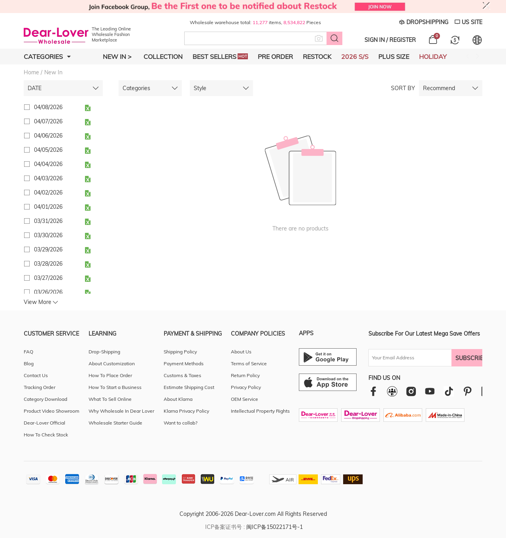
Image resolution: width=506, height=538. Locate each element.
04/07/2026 (43, 121)
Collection (163, 56)
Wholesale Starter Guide (115, 423)
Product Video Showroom (51, 411)
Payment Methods (184, 363)
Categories (47, 56)
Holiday (433, 56)
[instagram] (411, 391)
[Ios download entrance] (328, 382)
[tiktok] (449, 391)
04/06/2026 (43, 135)
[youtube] (430, 391)
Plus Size (393, 56)
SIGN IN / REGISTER (390, 39)
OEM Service (244, 399)
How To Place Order (110, 375)
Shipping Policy (180, 352)
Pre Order (275, 56)
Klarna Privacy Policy (186, 411)
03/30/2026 (43, 235)
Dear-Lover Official (44, 423)
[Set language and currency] (477, 40)
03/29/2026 (43, 249)
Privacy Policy (246, 387)
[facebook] (373, 391)
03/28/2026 (43, 264)
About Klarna (178, 399)
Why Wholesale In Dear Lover (121, 411)
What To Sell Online (110, 399)
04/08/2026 (43, 107)
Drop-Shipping (104, 352)
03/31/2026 (43, 221)
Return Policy (245, 375)
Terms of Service (249, 363)
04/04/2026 (43, 164)
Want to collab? (180, 423)
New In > (117, 56)
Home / (33, 72)
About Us (241, 352)
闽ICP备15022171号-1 (274, 526)
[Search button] (334, 38)
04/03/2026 (43, 178)
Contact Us (36, 375)
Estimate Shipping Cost (189, 387)
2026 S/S (354, 56)
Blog (29, 363)
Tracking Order (39, 387)
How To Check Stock (46, 435)
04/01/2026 (43, 207)
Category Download (45, 399)
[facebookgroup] (392, 391)
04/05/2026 (43, 150)
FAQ (28, 352)
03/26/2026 (43, 292)
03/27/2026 (43, 278)
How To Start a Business (115, 387)
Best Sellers (220, 56)
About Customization (112, 363)
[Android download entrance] (328, 357)
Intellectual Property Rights (260, 411)
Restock (317, 56)
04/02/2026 (43, 192)
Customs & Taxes (182, 375)
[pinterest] (467, 391)
